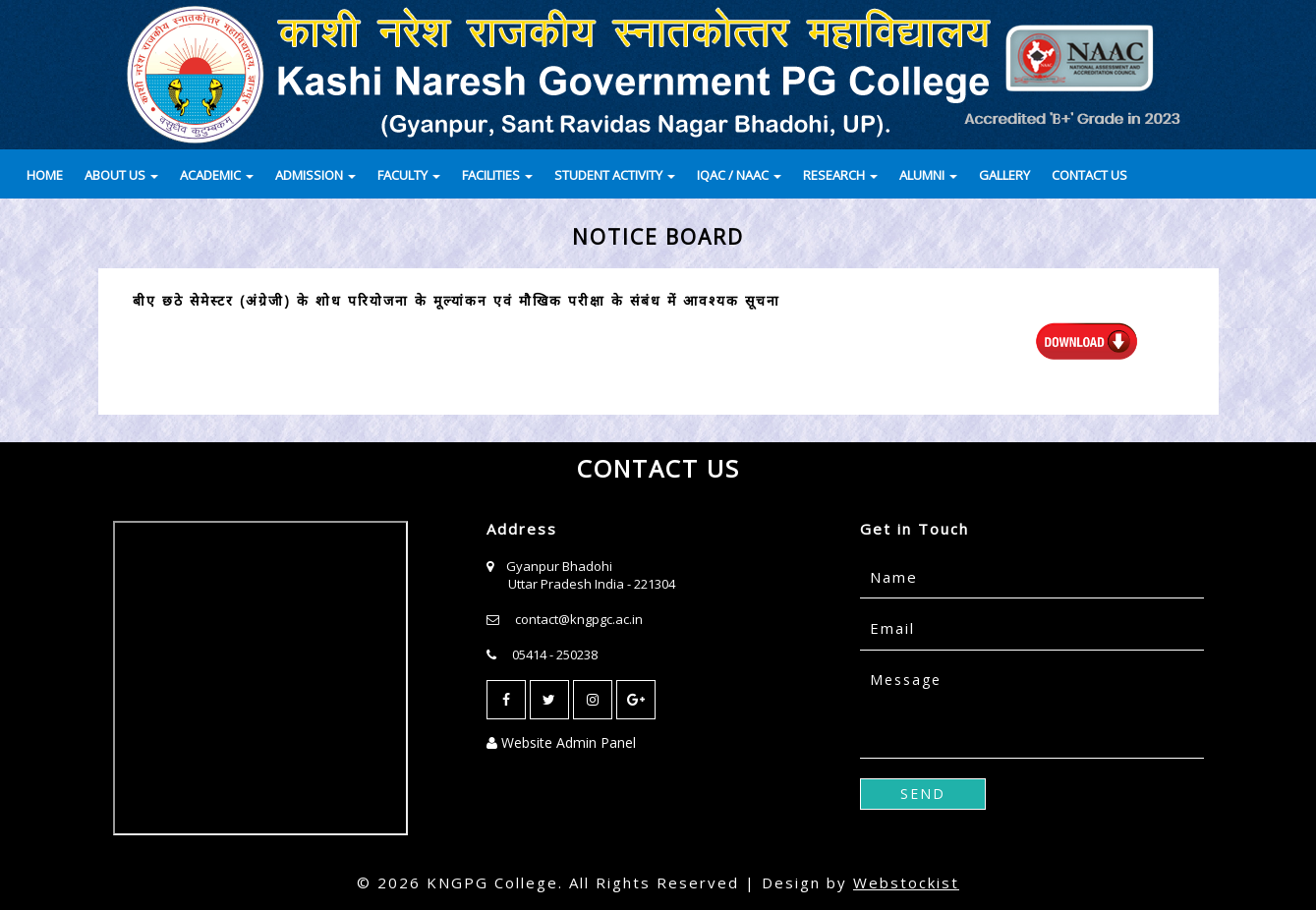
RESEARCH (840, 175)
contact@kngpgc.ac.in (579, 619)
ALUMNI (928, 175)
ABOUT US (121, 175)
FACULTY (408, 175)
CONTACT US (1089, 175)
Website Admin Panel (561, 742)
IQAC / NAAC (739, 175)
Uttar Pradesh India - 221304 (591, 584)
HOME (45, 175)
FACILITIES (497, 175)
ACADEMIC (217, 175)
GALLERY (1004, 175)
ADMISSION (315, 175)
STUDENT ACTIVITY (614, 175)
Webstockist (906, 882)
